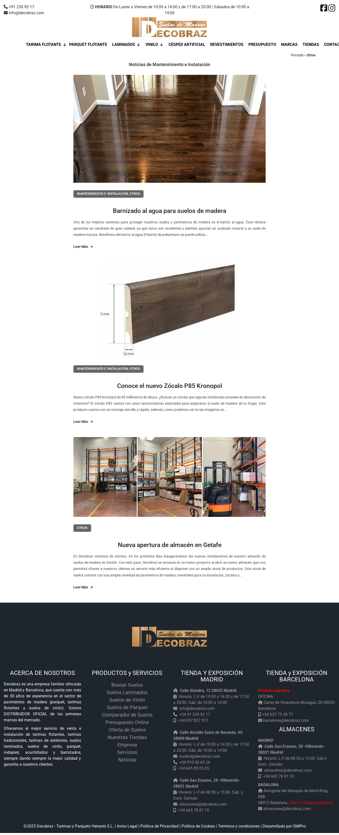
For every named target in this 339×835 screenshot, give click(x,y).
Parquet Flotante (88, 44)
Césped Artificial (187, 44)
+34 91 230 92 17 (194, 714)
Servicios (127, 752)
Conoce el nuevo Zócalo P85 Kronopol (169, 385)
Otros (135, 193)
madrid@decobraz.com (199, 756)
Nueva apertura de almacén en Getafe (169, 545)
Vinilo (155, 44)
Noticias (127, 760)
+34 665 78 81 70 (193, 810)
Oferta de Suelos (127, 730)
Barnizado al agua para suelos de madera (169, 210)
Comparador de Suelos (127, 715)
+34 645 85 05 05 (193, 768)
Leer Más (83, 247)
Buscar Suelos (127, 685)
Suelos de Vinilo (127, 700)
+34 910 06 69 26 (194, 762)
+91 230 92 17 (21, 6)
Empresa (127, 745)
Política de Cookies (198, 826)
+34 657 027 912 (193, 720)
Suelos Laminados (127, 692)
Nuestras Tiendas (127, 737)
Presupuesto (262, 44)
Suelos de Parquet (127, 707)
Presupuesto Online (127, 722)
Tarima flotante (46, 44)
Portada (297, 55)
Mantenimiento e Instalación (102, 193)
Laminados (126, 44)
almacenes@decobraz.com (203, 804)
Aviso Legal (127, 826)
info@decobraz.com (197, 708)
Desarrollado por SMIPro (284, 826)
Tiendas (311, 44)
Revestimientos (226, 44)
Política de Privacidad (159, 826)
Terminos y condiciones (239, 826)
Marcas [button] (289, 44)
